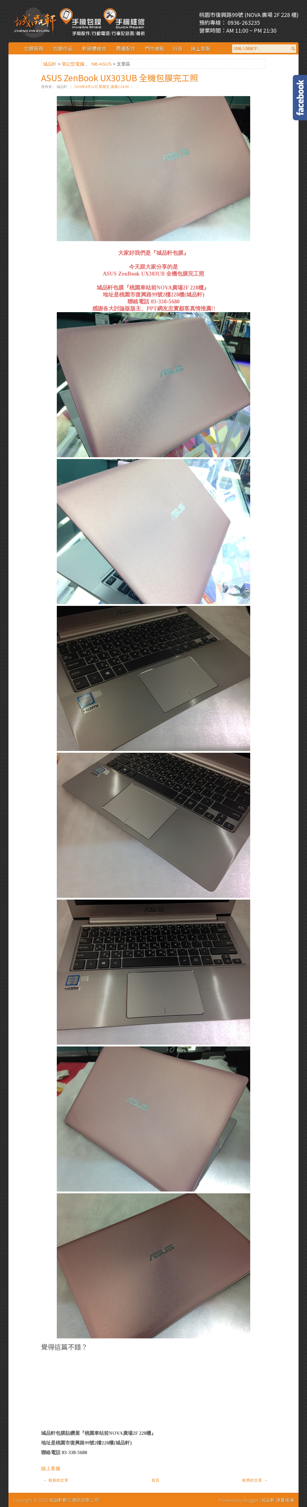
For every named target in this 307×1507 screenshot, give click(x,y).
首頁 (155, 1480)
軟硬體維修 (94, 48)
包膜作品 (63, 48)
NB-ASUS (102, 63)
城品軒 (50, 63)
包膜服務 (34, 48)
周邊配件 (125, 48)
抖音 (178, 48)
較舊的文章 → (255, 1480)
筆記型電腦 (74, 63)
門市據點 (154, 48)
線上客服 (200, 48)
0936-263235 (243, 22)
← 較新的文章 (55, 1480)
